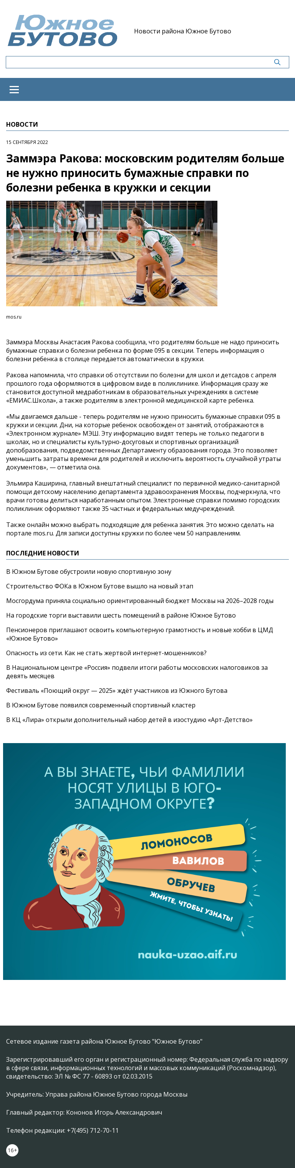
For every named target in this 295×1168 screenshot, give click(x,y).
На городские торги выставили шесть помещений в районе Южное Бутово (121, 615)
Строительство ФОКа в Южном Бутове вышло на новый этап (99, 586)
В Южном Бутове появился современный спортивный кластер (101, 705)
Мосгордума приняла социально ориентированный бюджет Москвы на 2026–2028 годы (139, 600)
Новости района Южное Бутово (182, 31)
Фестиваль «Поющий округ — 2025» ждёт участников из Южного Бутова (116, 690)
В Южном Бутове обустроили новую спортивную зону (88, 571)
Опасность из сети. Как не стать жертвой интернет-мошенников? (106, 653)
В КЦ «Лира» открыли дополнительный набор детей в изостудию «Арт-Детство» (129, 719)
